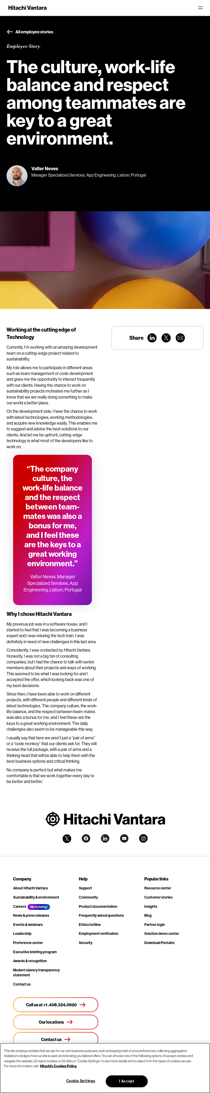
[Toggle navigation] (200, 8)
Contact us (22, 984)
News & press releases (31, 915)
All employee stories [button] (30, 32)
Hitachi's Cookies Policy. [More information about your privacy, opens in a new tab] (58, 1066)
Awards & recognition (30, 960)
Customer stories (158, 897)
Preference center (28, 942)
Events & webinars (28, 924)
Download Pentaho (159, 942)
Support (85, 888)
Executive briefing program (35, 952)
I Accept (126, 1081)
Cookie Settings (80, 1081)
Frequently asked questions (101, 915)
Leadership (22, 933)
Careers (19, 906)
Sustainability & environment (36, 897)
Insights (150, 906)
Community (88, 897)
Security (85, 942)
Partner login (154, 924)
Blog (148, 915)
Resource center (157, 888)
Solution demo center (161, 933)
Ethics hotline (90, 924)
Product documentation (98, 906)
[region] (105, 1068)
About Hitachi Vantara (30, 888)
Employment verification (98, 933)
